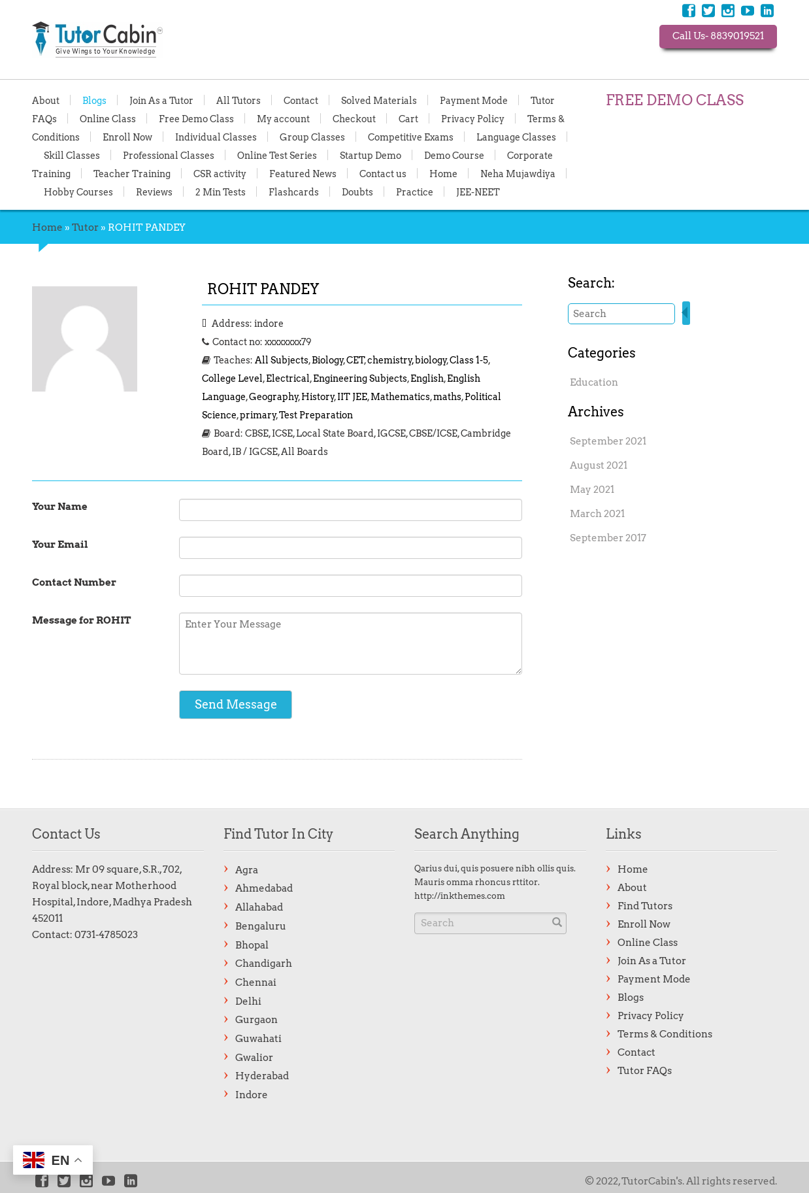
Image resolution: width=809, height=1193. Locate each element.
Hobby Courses (78, 191)
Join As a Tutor (161, 100)
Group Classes (312, 136)
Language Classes (516, 136)
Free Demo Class (196, 118)
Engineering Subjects (360, 378)
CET (355, 360)
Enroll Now (127, 136)
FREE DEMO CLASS (675, 100)
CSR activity (219, 173)
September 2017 (608, 538)
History (318, 397)
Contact (301, 100)
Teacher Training (132, 173)
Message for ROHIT (81, 620)
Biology (328, 360)
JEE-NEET (478, 191)
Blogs (94, 100)
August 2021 (598, 465)
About (45, 100)
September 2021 (608, 441)
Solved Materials (379, 100)
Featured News (303, 173)
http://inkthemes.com (459, 896)
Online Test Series (277, 155)
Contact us (382, 173)
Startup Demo (370, 155)
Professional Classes (168, 155)
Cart (408, 118)
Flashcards (294, 191)
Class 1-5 (469, 360)
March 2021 (597, 514)
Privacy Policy (472, 118)
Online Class (108, 118)
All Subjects (281, 360)
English (427, 378)
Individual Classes (216, 136)
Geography (274, 397)
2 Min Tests (220, 191)
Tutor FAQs (645, 1071)
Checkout (354, 118)
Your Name (60, 506)
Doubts (357, 191)
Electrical (288, 378)
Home (443, 173)
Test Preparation (316, 415)
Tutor (85, 227)
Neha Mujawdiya (517, 173)
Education (594, 382)
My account (283, 118)
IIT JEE (352, 397)
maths (447, 397)
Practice (414, 191)
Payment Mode (474, 100)
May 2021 (592, 490)
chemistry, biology (407, 360)
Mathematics (400, 397)
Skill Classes (72, 155)
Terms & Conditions (665, 1034)
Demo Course (454, 155)
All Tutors (238, 100)
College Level (232, 378)
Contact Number (74, 582)
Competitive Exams (411, 136)
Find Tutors (645, 906)
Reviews (154, 191)
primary (258, 415)
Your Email (60, 544)
